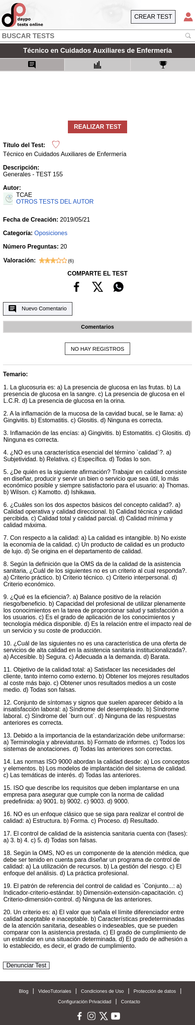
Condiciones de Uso (102, 991)
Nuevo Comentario (37, 309)
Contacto (130, 1001)
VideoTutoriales (54, 991)
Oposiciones (51, 233)
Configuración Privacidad (84, 1001)
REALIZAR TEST (97, 127)
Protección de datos (155, 991)
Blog (23, 991)
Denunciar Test (26, 965)
